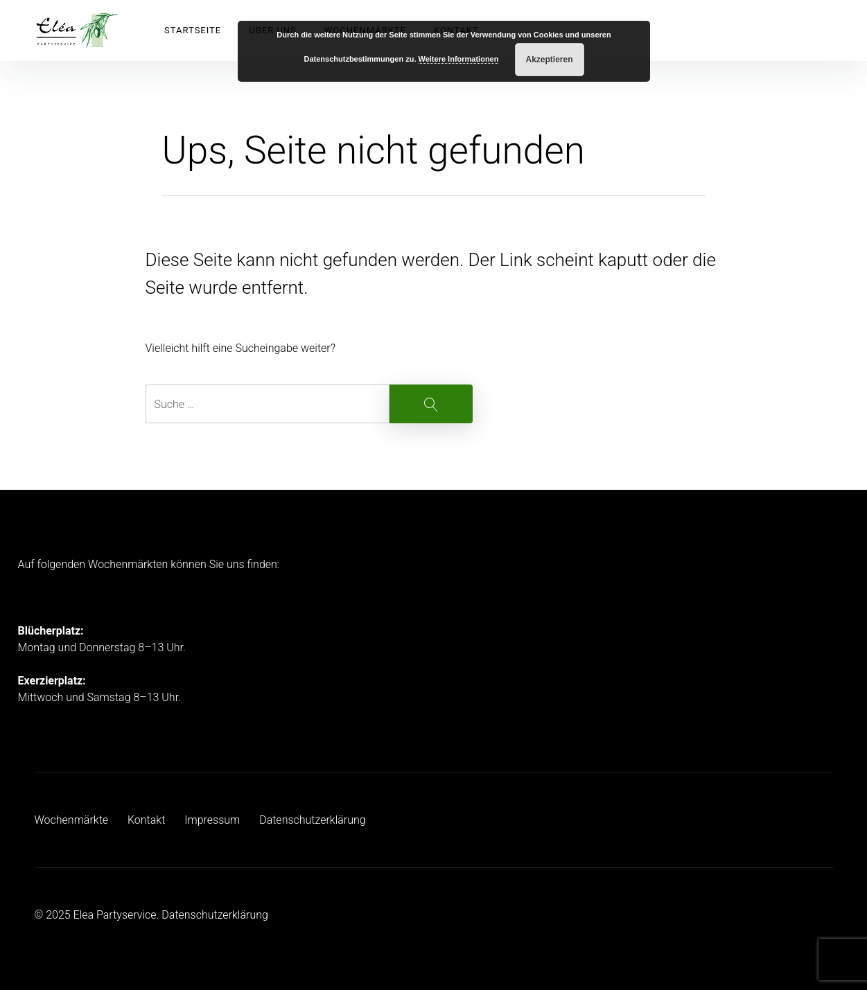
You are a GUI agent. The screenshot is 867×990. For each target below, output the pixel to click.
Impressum (212, 820)
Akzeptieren (549, 59)
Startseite (192, 30)
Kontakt (146, 820)
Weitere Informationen (459, 59)
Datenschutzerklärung (312, 820)
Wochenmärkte (72, 820)
